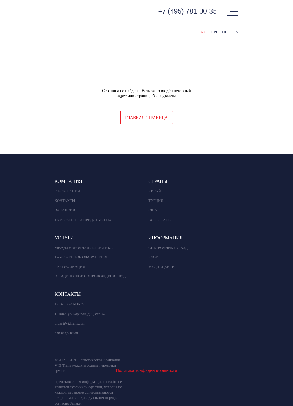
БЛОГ (153, 257)
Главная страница (146, 118)
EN (214, 32)
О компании (67, 191)
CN (235, 32)
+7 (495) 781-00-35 (187, 11)
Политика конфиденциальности (146, 370)
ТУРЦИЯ (155, 201)
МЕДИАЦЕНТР (161, 267)
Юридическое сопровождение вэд (90, 276)
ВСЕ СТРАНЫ (159, 220)
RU (204, 32)
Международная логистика (84, 248)
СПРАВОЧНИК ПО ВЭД (168, 248)
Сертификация (70, 267)
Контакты (65, 201)
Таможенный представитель (84, 220)
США (152, 210)
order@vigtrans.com (70, 323)
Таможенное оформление (82, 257)
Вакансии (65, 210)
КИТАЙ (154, 191)
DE (224, 32)
